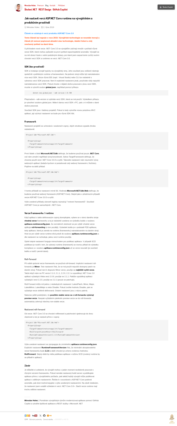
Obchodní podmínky (35, 419)
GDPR (26, 419)
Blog (46, 5)
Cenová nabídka (48, 419)
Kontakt (52, 5)
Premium (40, 5)
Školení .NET (30, 9)
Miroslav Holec (30, 5)
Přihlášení (61, 5)
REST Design (45, 9)
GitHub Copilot (60, 9)
